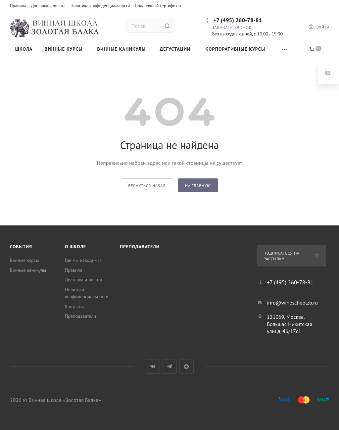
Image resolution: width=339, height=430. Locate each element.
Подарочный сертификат (158, 6)
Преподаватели (80, 316)
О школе (75, 247)
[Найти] (167, 26)
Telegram (170, 366)
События (21, 247)
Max (186, 366)
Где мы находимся (83, 260)
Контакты (74, 307)
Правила (18, 6)
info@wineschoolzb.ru (292, 302)
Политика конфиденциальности (100, 6)
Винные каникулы (28, 270)
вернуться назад (147, 185)
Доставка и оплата (48, 6)
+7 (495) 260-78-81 (238, 20)
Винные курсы (24, 260)
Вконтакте (153, 366)
